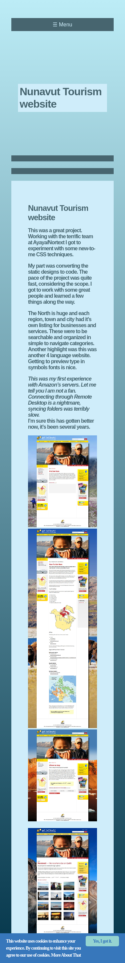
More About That (66, 955)
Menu (62, 24)
